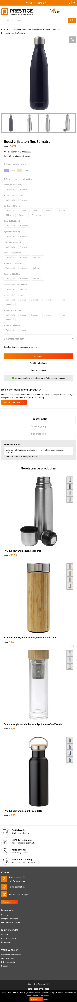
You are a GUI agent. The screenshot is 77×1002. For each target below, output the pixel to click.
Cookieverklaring (8, 958)
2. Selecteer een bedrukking (18, 179)
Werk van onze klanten (10, 922)
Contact (4, 934)
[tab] (38, 419)
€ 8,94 (9, 641)
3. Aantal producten (14, 338)
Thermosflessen (52, 29)
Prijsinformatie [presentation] (38, 419)
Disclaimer (5, 966)
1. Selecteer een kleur (15, 164)
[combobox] (34, 20)
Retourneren (6, 942)
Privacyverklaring (8, 962)
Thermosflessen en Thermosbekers (27, 29)
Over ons (5, 915)
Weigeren (46, 999)
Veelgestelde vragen (9, 918)
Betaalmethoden (8, 938)
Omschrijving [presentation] (38, 426)
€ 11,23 (10, 555)
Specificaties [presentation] (38, 433)
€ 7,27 (9, 815)
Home (3, 29)
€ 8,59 (9, 728)
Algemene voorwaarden (11, 954)
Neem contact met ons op (14, 402)
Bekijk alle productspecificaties (17, 156)
